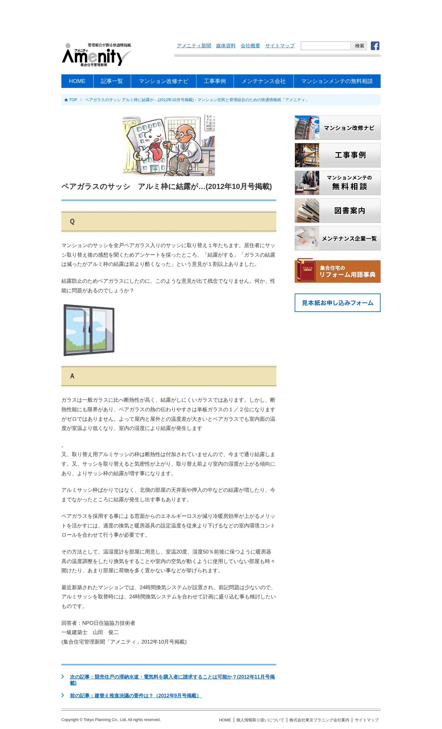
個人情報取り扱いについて (260, 720)
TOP (73, 100)
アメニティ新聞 (194, 45)
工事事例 (215, 81)
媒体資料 (226, 45)
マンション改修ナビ (163, 81)
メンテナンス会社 (264, 81)
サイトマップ (280, 45)
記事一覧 (112, 81)
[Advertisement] (221, 17)
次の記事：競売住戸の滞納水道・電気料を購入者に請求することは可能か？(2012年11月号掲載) (172, 679)
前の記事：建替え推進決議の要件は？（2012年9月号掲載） (136, 695)
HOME (77, 81)
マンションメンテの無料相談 (337, 81)
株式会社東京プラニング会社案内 (319, 720)
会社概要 (250, 45)
